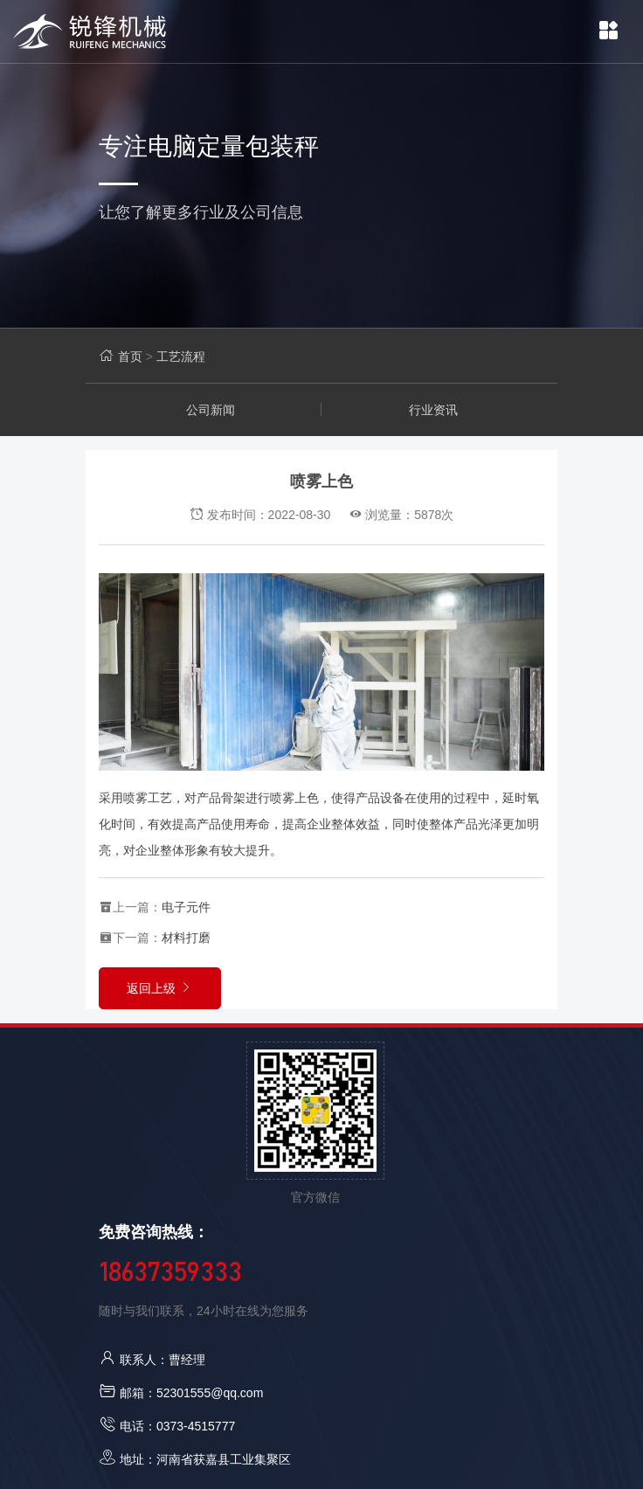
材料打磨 (186, 938)
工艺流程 (180, 357)
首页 (130, 357)
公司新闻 (210, 410)
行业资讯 (433, 410)
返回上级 (160, 988)
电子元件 (186, 907)
